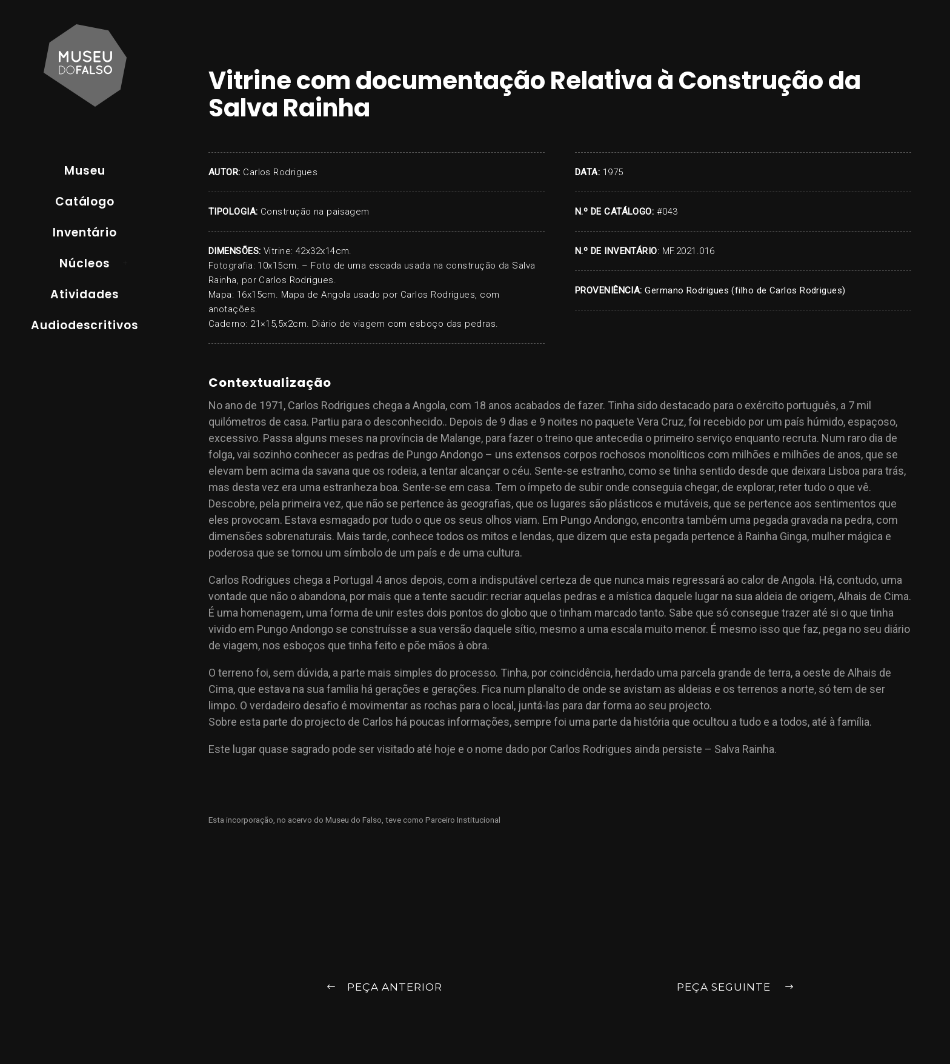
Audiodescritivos (85, 325)
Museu (84, 170)
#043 (667, 211)
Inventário (85, 232)
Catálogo (85, 201)
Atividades (84, 294)
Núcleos (84, 263)
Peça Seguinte (736, 988)
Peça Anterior (384, 988)
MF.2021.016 (688, 251)
